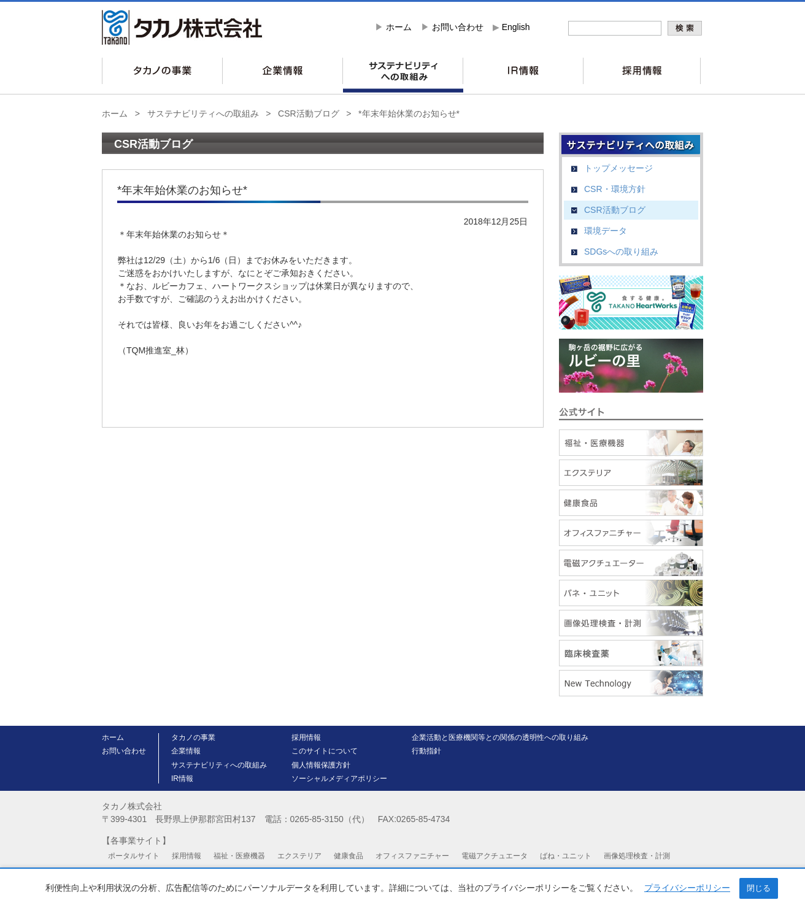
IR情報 (182, 778)
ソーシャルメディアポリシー (339, 778)
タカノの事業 (193, 737)
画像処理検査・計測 (637, 856)
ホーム (399, 27)
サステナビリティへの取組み (203, 113)
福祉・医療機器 (239, 856)
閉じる (759, 888)
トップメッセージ (618, 168)
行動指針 (426, 751)
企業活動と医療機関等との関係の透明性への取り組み (500, 737)
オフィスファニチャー (412, 856)
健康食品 (348, 856)
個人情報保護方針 (320, 765)
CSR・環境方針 (614, 189)
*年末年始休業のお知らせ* (409, 113)
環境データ (605, 231)
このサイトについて (324, 751)
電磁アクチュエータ (494, 856)
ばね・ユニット (565, 856)
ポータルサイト (134, 856)
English (516, 27)
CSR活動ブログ (308, 113)
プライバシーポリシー (687, 888)
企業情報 (186, 751)
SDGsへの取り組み (621, 251)
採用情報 (306, 737)
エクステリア (299, 856)
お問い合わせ (457, 27)
